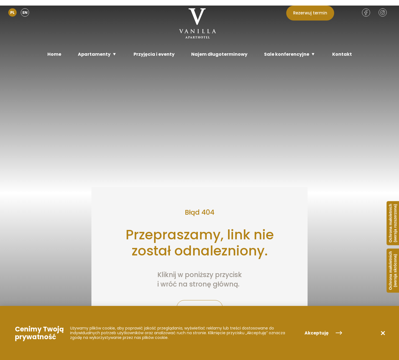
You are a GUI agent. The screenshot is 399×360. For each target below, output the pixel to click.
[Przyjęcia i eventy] (154, 54)
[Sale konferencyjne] (290, 54)
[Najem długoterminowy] (219, 54)
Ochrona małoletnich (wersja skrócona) (392, 270)
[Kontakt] (342, 54)
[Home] (54, 54)
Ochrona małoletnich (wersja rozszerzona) (392, 223)
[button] (383, 333)
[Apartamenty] (97, 54)
